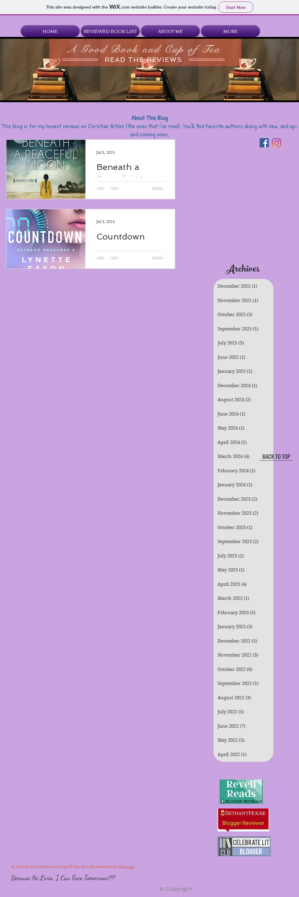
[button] (110, 31)
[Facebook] (264, 142)
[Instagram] (276, 142)
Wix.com (126, 866)
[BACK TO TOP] (276, 456)
